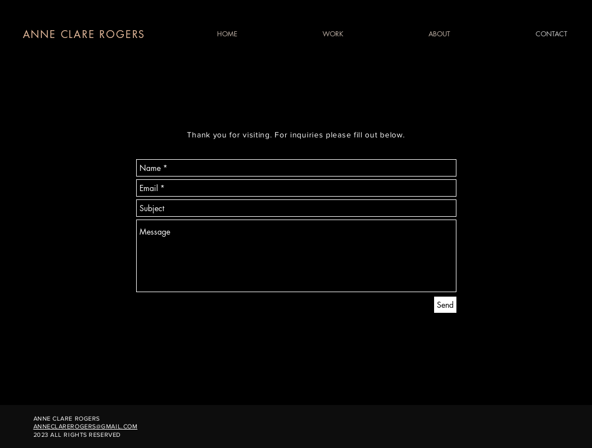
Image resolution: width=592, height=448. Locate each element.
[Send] (445, 305)
